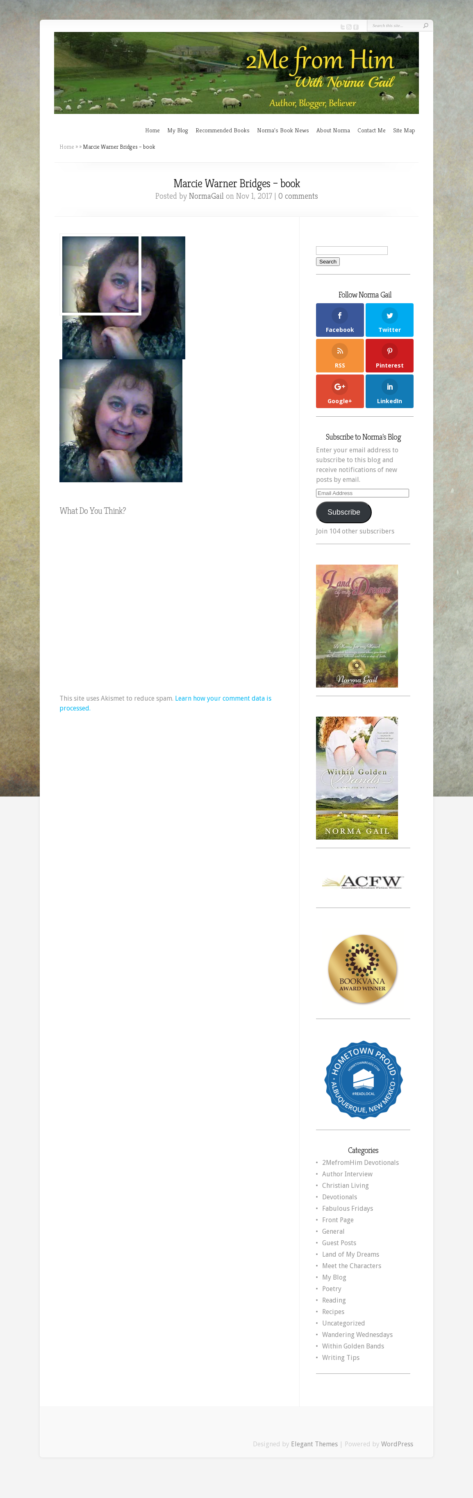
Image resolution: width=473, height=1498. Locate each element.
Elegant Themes (314, 1444)
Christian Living (345, 1185)
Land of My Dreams (350, 1254)
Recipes (333, 1312)
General (333, 1231)
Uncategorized (343, 1323)
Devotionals (339, 1197)
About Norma (333, 130)
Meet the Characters (351, 1266)
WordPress (397, 1444)
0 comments (298, 196)
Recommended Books (223, 130)
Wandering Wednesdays (357, 1335)
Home (152, 130)
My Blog (177, 130)
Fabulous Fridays (347, 1208)
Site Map (404, 130)
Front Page (338, 1220)
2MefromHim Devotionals (360, 1163)
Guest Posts (339, 1243)
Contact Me (371, 130)
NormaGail (206, 196)
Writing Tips (340, 1358)
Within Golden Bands (353, 1346)
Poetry (331, 1289)
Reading (334, 1300)
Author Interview (347, 1174)
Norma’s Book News (283, 130)
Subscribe (343, 512)
